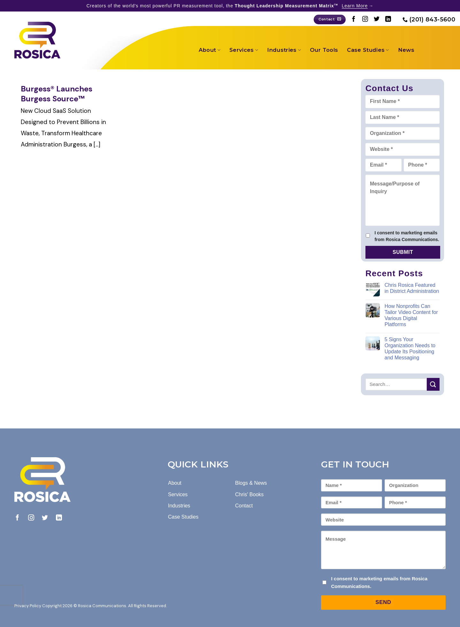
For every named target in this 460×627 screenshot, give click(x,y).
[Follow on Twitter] (376, 19)
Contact (244, 505)
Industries (284, 50)
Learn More (355, 5)
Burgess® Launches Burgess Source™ (56, 94)
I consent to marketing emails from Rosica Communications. (406, 236)
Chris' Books (249, 494)
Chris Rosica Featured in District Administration (412, 288)
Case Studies (368, 50)
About (209, 50)
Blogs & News (251, 483)
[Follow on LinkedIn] (388, 19)
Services (243, 50)
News (406, 50)
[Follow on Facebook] (353, 19)
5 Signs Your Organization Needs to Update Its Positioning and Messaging (410, 349)
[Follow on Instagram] (365, 19)
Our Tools (324, 50)
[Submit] (433, 384)
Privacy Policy (27, 605)
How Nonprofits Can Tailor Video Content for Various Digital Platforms (411, 315)
